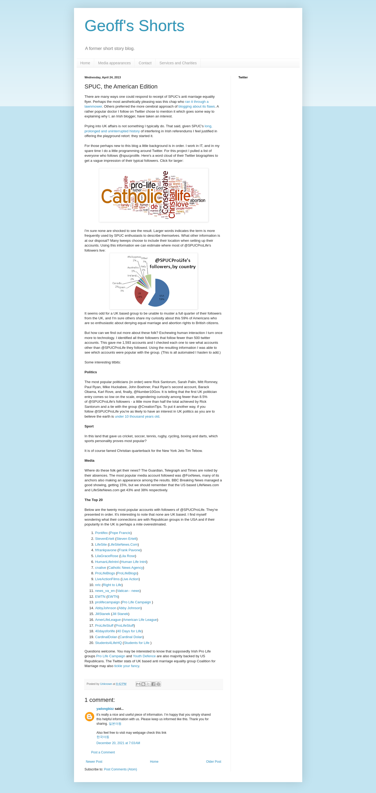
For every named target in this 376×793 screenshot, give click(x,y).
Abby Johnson (129, 608)
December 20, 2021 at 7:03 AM (118, 743)
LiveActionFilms (107, 579)
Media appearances (114, 63)
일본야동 (115, 724)
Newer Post (94, 762)
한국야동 (103, 737)
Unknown (106, 683)
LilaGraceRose (106, 556)
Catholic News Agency (125, 568)
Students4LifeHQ (108, 643)
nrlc (98, 585)
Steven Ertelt (126, 539)
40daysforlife (105, 631)
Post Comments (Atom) (120, 769)
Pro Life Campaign (137, 602)
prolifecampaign (107, 602)
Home (85, 63)
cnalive (100, 568)
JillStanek (102, 614)
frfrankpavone (106, 550)
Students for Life (137, 643)
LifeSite (101, 544)
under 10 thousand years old (137, 416)
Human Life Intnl (133, 562)
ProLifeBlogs (105, 573)
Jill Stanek (120, 614)
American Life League (140, 620)
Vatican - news (128, 591)
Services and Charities (178, 63)
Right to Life (112, 585)
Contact (145, 63)
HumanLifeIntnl (107, 562)
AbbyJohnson (105, 608)
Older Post (213, 762)
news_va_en (105, 591)
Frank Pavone (129, 550)
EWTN (100, 597)
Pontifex (101, 533)
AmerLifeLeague (108, 620)
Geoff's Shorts (135, 26)
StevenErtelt (104, 539)
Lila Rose (127, 556)
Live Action (130, 579)
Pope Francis (120, 533)
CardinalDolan (106, 637)
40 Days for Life (129, 631)
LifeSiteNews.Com (123, 544)
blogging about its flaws (197, 106)
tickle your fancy (126, 666)
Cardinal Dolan (130, 637)
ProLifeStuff (104, 625)
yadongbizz (105, 709)
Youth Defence (144, 656)
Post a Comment (103, 752)
